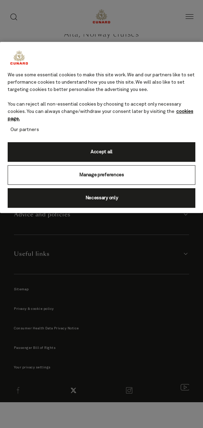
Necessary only (101, 198)
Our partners (24, 129)
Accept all (101, 152)
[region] (101, 127)
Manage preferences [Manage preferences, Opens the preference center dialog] (101, 175)
